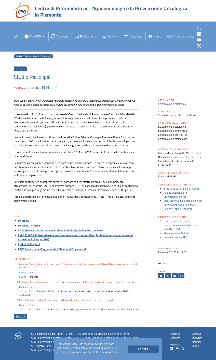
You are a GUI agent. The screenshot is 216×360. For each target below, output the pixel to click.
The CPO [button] (32, 36)
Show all (20, 316)
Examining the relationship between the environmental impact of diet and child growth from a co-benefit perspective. (77, 282)
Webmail (196, 342)
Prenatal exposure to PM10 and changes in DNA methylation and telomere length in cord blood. (66, 300)
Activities (59, 36)
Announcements (180, 36)
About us (175, 334)
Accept (143, 349)
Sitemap (196, 334)
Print (163, 263)
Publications (85, 36)
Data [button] (108, 36)
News (154, 36)
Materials (133, 36)
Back (20, 69)
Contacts (175, 338)
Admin (195, 346)
